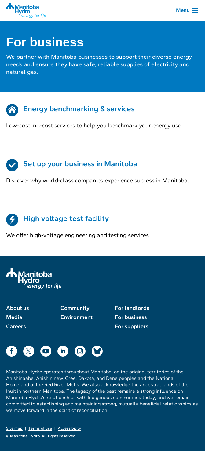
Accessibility (69, 428)
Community (75, 308)
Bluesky (97, 349)
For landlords (132, 308)
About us (17, 308)
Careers (16, 326)
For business (131, 317)
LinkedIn (62, 349)
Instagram (80, 349)
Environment (76, 317)
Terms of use (40, 428)
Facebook (11, 349)
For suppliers (131, 326)
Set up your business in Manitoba (80, 164)
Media (14, 317)
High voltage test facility (66, 218)
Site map (14, 428)
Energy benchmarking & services (79, 109)
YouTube (45, 349)
